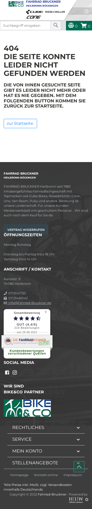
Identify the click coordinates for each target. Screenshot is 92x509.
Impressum (73, 475)
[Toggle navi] (4, 4)
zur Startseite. (20, 123)
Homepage (19, 475)
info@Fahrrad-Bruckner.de (27, 303)
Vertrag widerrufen (26, 230)
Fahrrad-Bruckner (52, 494)
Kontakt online (46, 475)
